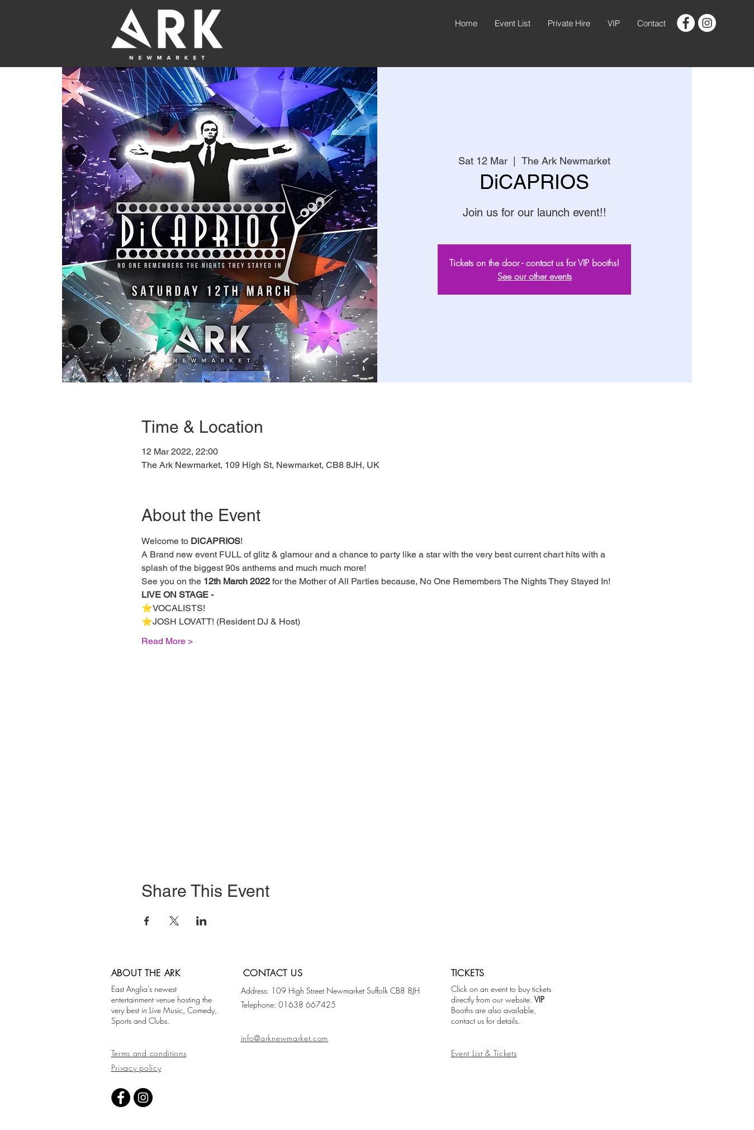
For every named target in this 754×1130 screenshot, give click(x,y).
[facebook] (686, 23)
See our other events (534, 276)
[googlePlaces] (707, 23)
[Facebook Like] (311, 1068)
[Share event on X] (174, 920)
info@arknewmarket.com (285, 1038)
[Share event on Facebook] (146, 920)
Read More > (167, 641)
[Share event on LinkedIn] (201, 920)
